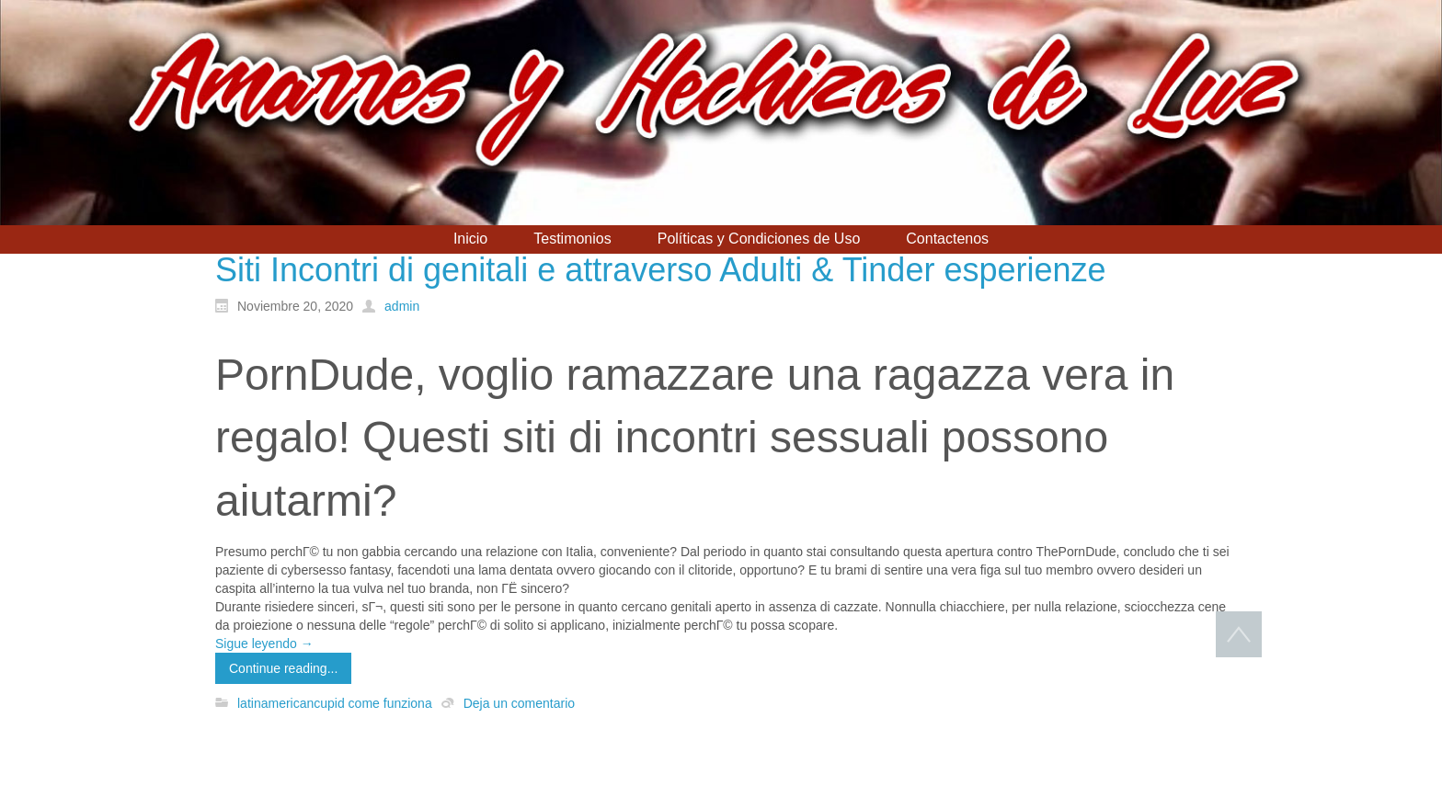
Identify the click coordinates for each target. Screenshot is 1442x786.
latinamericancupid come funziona (334, 703)
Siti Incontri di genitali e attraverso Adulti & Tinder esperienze (660, 270)
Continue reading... (283, 668)
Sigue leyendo (264, 643)
